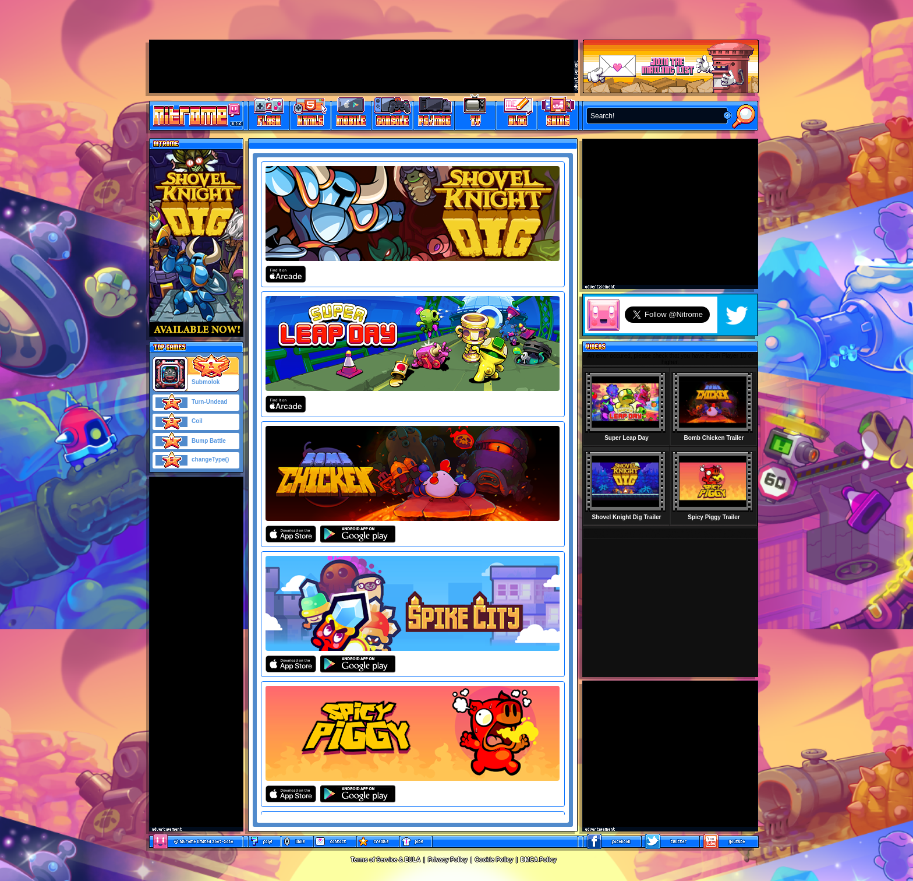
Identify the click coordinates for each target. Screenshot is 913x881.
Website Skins (557, 113)
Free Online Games (269, 113)
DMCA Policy (539, 860)
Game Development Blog (516, 113)
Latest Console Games (392, 113)
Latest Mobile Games (351, 113)
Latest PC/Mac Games (434, 113)
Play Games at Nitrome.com (192, 114)
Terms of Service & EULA (385, 860)
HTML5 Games (309, 113)
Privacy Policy (448, 860)
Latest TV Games (475, 113)
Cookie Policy (494, 860)
